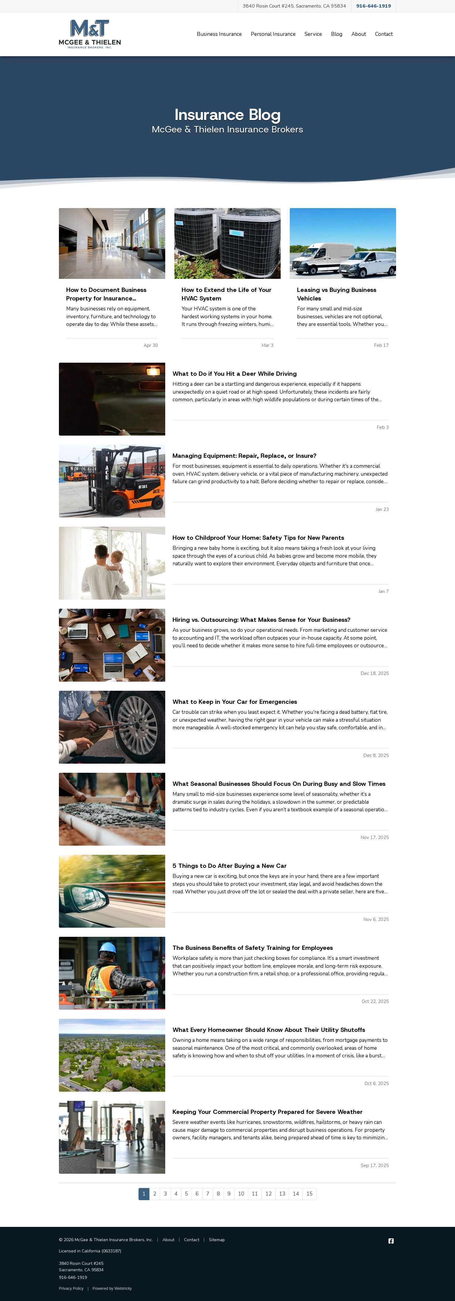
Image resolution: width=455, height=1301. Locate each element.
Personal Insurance (273, 34)
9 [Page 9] (229, 1193)
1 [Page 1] (143, 1193)
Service (313, 34)
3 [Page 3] (165, 1193)
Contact (384, 34)
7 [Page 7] (207, 1193)
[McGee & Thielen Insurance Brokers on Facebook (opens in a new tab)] (391, 1241)
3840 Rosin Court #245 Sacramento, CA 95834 (81, 1267)
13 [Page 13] (282, 1193)
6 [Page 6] (197, 1193)
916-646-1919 (73, 1277)
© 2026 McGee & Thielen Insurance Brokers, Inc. (106, 1240)
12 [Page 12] (268, 1193)
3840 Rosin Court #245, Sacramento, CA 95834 (294, 6)
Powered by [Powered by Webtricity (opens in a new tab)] (112, 1288)
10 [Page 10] (241, 1193)
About (358, 34)
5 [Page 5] (186, 1193)
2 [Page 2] (154, 1193)
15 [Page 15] (309, 1193)
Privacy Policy (71, 1288)
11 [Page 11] (255, 1193)
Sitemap (217, 1240)
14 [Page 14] (296, 1193)
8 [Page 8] (218, 1193)
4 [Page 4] (175, 1193)
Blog (338, 34)
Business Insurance (219, 34)
